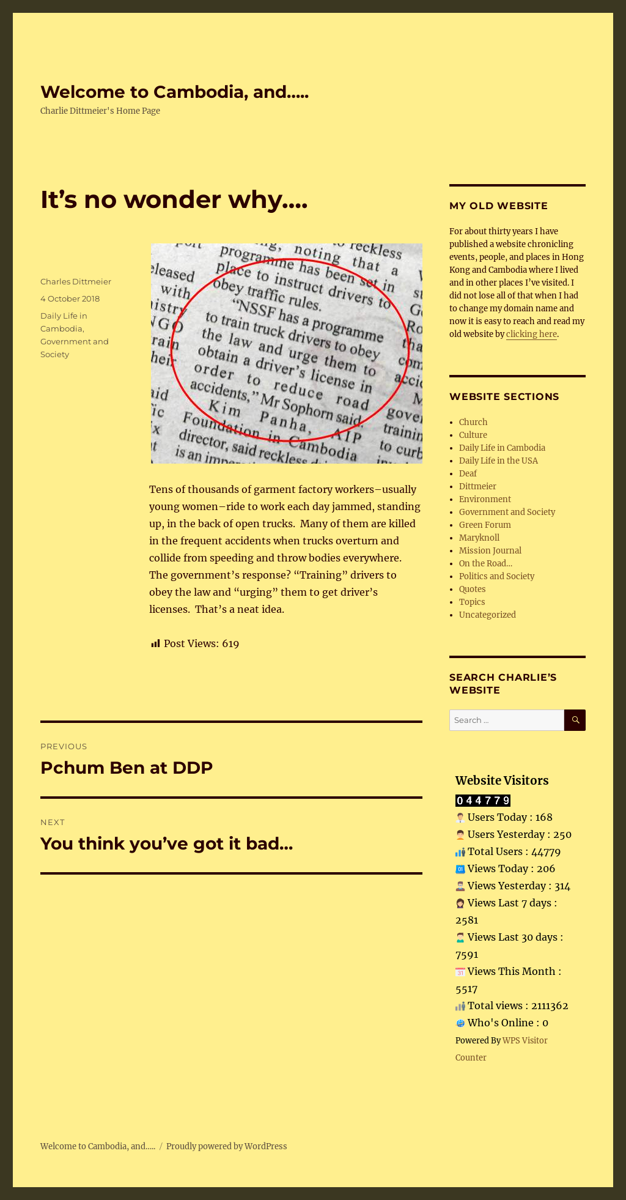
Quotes (472, 589)
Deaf (468, 474)
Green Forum (485, 525)
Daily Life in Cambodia (502, 448)
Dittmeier (477, 486)
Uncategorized (487, 615)
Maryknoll (479, 538)
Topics (472, 602)
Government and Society (507, 512)
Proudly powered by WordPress (226, 1146)
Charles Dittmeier (75, 281)
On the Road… (485, 563)
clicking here (531, 334)
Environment (485, 499)
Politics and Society (496, 576)
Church (473, 422)
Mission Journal (490, 551)
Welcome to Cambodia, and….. (174, 91)
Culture (473, 435)
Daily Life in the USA (498, 461)
